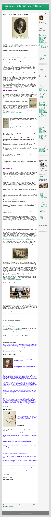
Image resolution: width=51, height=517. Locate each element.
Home (20, 504)
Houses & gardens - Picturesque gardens (42, 75)
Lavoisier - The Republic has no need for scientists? (44, 198)
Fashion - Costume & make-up (43, 35)
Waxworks (40, 79)
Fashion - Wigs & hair (42, 37)
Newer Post (5, 504)
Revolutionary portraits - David (43, 132)
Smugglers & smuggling (42, 55)
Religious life (41, 94)
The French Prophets (42, 95)
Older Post (35, 504)
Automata (40, 70)
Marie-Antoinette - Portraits (42, 149)
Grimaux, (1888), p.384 (12, 472)
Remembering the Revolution (43, 102)
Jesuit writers (41, 87)
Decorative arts (41, 71)
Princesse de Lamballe (42, 150)
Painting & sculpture (42, 76)
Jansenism (40, 86)
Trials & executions (41, 117)
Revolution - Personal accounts (43, 105)
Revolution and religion (42, 107)
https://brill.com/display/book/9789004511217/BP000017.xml (12, 279)
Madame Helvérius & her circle (43, 90)
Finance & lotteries (41, 38)
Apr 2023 (42, 195)
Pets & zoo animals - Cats (42, 42)
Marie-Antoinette (41, 148)
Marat (40, 129)
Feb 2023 (42, 211)
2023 (41, 194)
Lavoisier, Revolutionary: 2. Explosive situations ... (44, 204)
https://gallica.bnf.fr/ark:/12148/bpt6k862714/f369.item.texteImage (12, 112)
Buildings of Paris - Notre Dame (43, 33)
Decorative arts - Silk (42, 72)
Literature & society (41, 89)
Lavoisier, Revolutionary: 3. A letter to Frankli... (44, 202)
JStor (24, 274)
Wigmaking (40, 59)
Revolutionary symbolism (42, 112)
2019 (41, 216)
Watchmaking (41, 58)
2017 (41, 218)
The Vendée (41, 114)
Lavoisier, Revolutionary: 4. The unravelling (44, 200)
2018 (41, 217)
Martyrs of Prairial (41, 130)
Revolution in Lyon (41, 108)
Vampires (40, 96)
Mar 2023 (42, 210)
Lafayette (40, 128)
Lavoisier (40, 88)
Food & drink (41, 39)
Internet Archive (19, 329)
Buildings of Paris (41, 32)
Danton (40, 126)
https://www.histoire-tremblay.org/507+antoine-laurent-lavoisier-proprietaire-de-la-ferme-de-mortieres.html (18, 239)
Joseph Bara (41, 127)
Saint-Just (40, 138)
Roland (40, 137)
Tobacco (40, 57)
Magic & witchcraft (41, 93)
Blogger (30, 513)
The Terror (40, 113)
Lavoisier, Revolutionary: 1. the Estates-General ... (44, 207)
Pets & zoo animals (41, 41)
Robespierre (41, 134)
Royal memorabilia (41, 151)
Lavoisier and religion (43, 196)
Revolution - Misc (41, 104)
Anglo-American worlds (42, 31)
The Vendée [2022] (41, 115)
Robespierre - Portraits (42, 136)
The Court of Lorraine (42, 43)
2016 (41, 219)
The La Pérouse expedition (42, 46)
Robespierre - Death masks (43, 135)
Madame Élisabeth (41, 147)
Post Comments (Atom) (10, 506)
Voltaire (40, 97)
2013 (41, 223)
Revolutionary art (41, 109)
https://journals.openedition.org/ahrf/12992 (9, 326)
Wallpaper (40, 77)
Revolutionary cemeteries (42, 110)
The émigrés (41, 116)
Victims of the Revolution (42, 118)
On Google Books (21, 405)
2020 (41, 215)
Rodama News (42, 162)
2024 (41, 193)
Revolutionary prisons (42, 111)
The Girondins (41, 139)
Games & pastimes (41, 40)
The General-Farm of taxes (42, 56)
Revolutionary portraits (42, 131)
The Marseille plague (42, 47)
